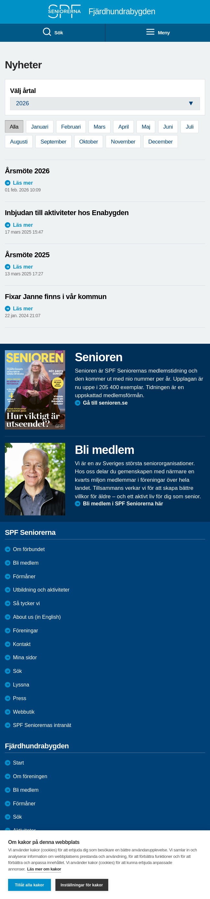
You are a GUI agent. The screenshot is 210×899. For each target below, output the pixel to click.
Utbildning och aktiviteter (41, 590)
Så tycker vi (26, 603)
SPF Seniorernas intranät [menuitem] (42, 725)
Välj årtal (23, 90)
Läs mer (23, 183)
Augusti (19, 142)
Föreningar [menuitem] (25, 630)
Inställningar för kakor (82, 885)
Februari (71, 127)
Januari (39, 127)
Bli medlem (26, 563)
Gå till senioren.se (105, 403)
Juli (189, 127)
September (53, 142)
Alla (14, 127)
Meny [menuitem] (158, 32)
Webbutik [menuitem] (23, 712)
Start (18, 763)
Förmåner (24, 576)
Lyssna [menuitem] (21, 684)
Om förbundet (29, 549)
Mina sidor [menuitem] (25, 657)
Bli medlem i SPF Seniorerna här (123, 503)
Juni (168, 127)
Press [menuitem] (19, 698)
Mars (99, 127)
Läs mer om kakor (44, 869)
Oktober (88, 142)
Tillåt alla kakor (29, 885)
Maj (146, 127)
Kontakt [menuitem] (21, 644)
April (123, 127)
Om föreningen (30, 776)
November (123, 142)
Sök (17, 817)
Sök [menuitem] (52, 32)
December (160, 142)
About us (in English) (37, 617)
